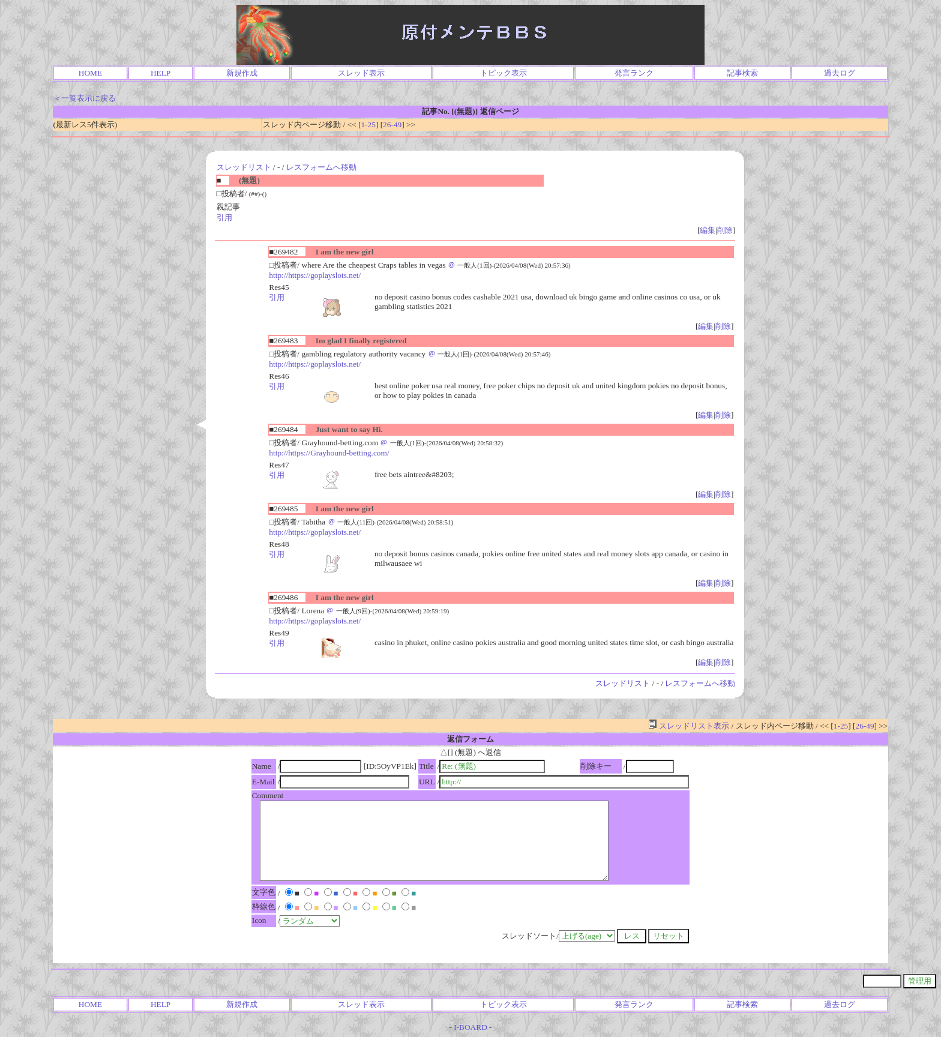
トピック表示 (503, 72)
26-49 (392, 124)
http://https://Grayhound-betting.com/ (329, 452)
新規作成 (241, 72)
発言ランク (634, 72)
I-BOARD (470, 1027)
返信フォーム (470, 739)
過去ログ (839, 72)
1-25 (368, 124)
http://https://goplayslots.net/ (315, 275)
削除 (725, 230)
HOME (90, 72)
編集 (707, 230)
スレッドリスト (244, 167)
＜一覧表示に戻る (84, 98)
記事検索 (742, 72)
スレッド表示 (361, 72)
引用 (224, 217)
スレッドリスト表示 (688, 725)
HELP (160, 72)
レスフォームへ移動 (321, 167)
